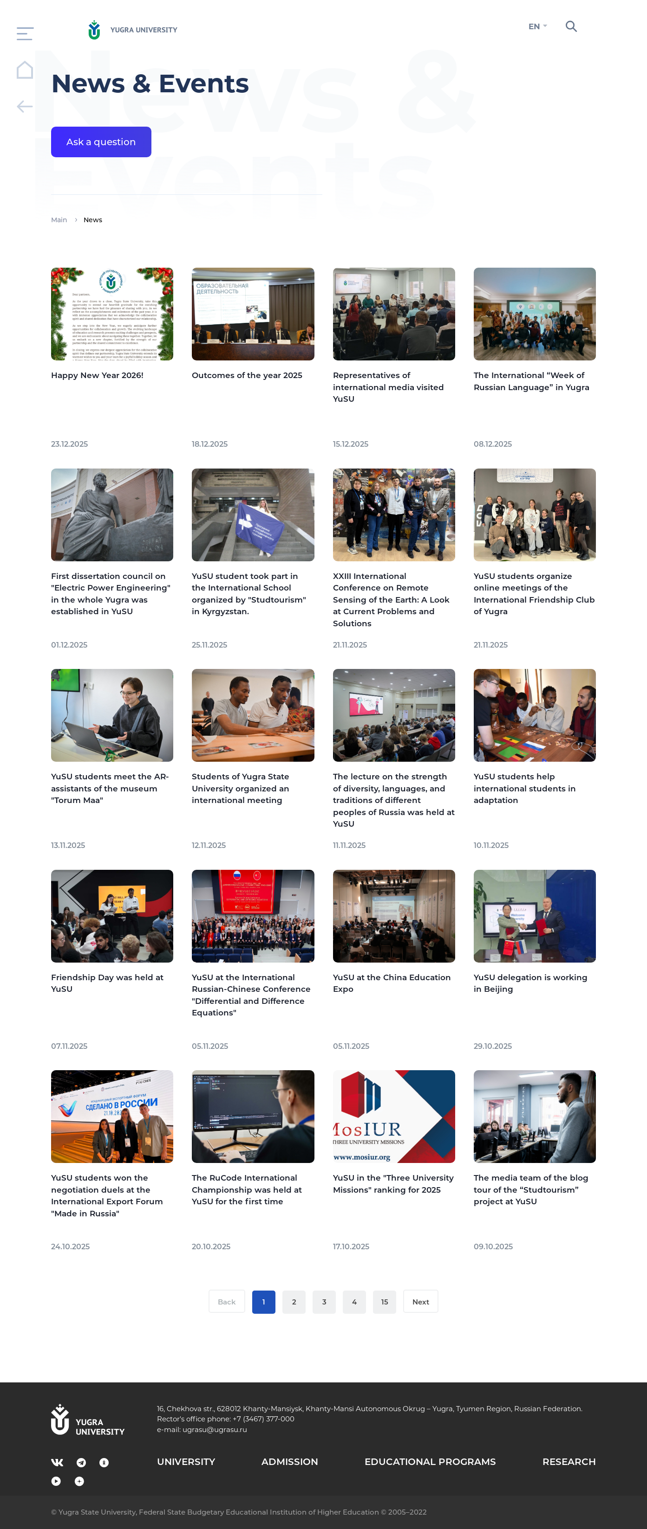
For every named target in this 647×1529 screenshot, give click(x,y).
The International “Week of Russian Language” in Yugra (531, 381)
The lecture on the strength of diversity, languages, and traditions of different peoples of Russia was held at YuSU (394, 800)
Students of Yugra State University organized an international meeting (240, 788)
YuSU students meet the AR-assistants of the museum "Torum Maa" (110, 788)
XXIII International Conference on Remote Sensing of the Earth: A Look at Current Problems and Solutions (391, 600)
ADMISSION (289, 1461)
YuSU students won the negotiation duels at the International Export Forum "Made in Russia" (107, 1195)
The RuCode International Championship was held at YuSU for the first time (247, 1189)
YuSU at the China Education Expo (392, 983)
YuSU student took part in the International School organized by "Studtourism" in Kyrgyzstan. (249, 594)
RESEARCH (569, 1461)
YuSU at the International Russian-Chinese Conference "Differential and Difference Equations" (251, 995)
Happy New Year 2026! (97, 375)
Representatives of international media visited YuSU (388, 387)
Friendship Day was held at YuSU (107, 983)
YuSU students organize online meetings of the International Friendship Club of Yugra (534, 594)
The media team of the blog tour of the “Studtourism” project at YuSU (531, 1189)
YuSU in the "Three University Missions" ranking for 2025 (393, 1184)
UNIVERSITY (186, 1461)
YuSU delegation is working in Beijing (531, 983)
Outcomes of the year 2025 (247, 375)
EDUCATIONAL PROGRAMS (430, 1461)
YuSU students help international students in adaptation (525, 788)
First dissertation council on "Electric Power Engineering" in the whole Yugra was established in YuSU (110, 594)
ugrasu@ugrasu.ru (215, 1429)
